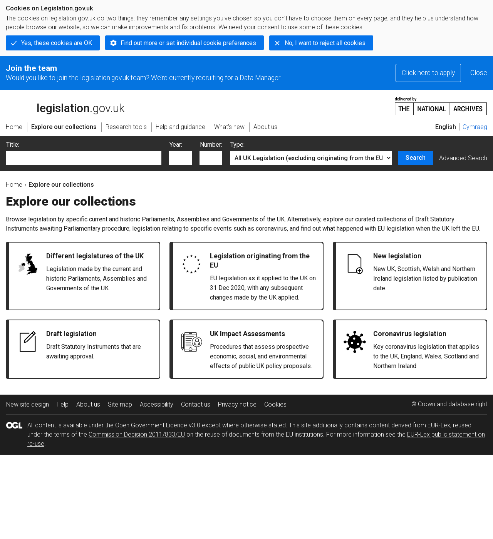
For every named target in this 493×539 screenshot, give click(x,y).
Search (416, 157)
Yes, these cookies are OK (56, 43)
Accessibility (156, 404)
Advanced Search (463, 158)
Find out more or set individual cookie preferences (188, 43)
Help (63, 404)
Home (14, 184)
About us (88, 404)
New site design (27, 404)
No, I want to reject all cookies (325, 43)
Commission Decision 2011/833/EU (137, 434)
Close (478, 73)
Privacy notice (237, 404)
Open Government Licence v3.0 (157, 425)
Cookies (275, 404)
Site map (120, 404)
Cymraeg (475, 127)
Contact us (195, 404)
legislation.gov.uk (65, 105)
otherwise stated (263, 425)
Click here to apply (428, 73)
